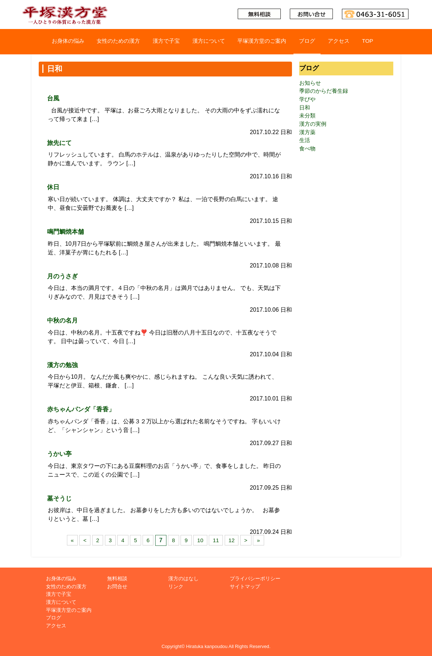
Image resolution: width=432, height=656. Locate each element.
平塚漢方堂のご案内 (265, 41)
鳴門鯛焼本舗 (66, 231)
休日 (53, 187)
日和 (305, 109)
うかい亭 (60, 453)
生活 (305, 144)
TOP (377, 41)
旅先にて (60, 142)
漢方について (208, 41)
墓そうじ (60, 498)
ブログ (313, 41)
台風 (53, 98)
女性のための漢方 (113, 41)
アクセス (346, 41)
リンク (175, 586)
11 (216, 540)
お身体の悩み (59, 41)
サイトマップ (245, 586)
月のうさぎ (63, 275)
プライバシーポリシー (255, 578)
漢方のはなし (183, 578)
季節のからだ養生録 (325, 92)
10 (200, 540)
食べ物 (308, 153)
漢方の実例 (313, 127)
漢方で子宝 (163, 41)
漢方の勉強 (63, 365)
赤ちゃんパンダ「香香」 (83, 409)
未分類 (308, 118)
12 (232, 540)
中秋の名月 (63, 320)
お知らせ (310, 83)
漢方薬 (308, 135)
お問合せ (117, 586)
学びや (308, 100)
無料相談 (117, 578)
